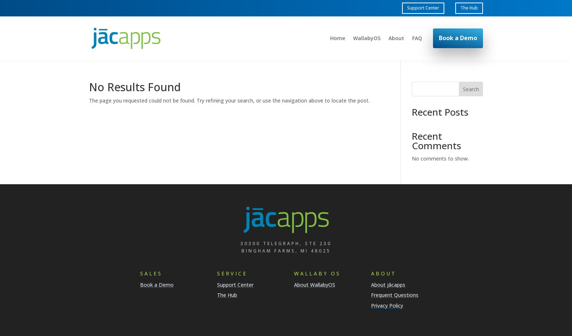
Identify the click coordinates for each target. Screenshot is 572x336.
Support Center (423, 8)
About (396, 39)
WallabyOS (366, 39)
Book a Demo (458, 38)
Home (337, 39)
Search (471, 89)
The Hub (469, 8)
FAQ (417, 39)
